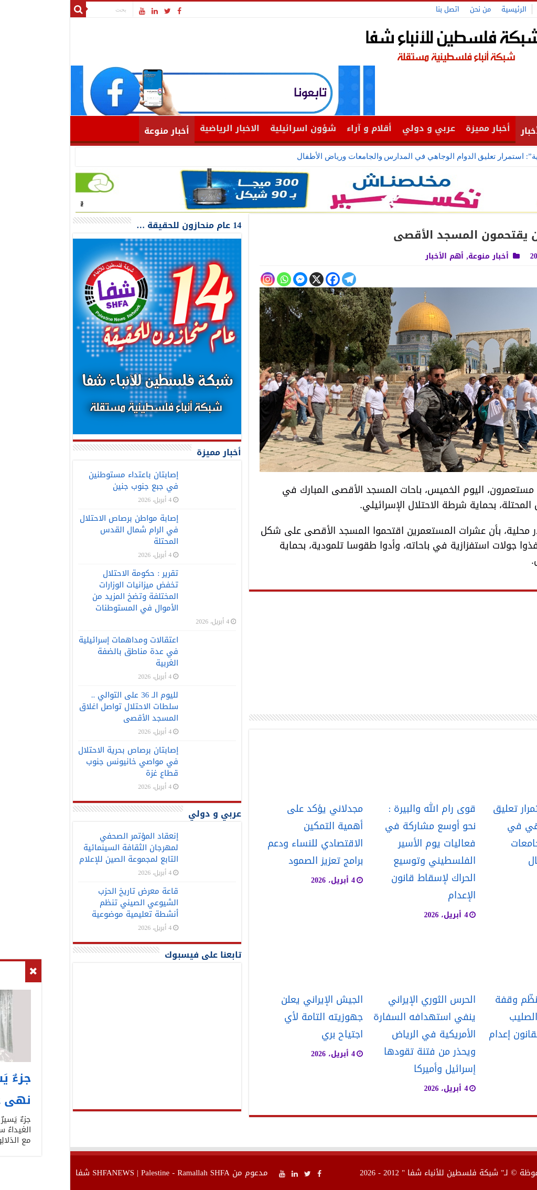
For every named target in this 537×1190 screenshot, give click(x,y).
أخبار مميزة (420, 128)
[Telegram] (281, 279)
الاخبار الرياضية (162, 128)
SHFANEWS (46, 1172)
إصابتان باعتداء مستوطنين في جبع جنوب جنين (66, 480)
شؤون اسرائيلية (235, 128)
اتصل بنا (380, 9)
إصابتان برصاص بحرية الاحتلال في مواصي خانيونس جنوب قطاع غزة (60, 761)
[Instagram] (200, 279)
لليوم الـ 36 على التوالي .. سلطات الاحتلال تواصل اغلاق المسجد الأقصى (61, 706)
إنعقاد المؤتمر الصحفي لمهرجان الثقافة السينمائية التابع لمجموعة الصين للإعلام (61, 847)
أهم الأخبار (475, 131)
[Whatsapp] (216, 279)
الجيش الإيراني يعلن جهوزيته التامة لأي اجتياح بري (254, 1017)
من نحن (412, 9)
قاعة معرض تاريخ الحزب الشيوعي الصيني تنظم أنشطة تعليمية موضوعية (67, 902)
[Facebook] (265, 279)
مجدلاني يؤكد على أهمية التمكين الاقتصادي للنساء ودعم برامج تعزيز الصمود (247, 835)
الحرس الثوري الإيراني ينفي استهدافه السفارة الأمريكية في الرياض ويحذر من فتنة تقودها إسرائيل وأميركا (357, 1034)
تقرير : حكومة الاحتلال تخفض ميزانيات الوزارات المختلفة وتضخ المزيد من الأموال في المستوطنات (68, 590)
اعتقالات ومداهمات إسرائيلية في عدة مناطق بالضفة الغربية (61, 651)
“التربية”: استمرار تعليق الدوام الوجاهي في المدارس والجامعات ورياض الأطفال (358, 156)
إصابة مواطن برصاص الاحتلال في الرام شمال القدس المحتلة (61, 530)
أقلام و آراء (301, 128)
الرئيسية (446, 9)
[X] (249, 279)
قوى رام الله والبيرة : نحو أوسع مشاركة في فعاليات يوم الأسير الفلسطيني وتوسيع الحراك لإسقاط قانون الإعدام (362, 852)
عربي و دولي (361, 128)
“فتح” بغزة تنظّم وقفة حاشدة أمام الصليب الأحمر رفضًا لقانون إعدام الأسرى (471, 1025)
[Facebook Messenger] (232, 279)
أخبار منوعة (99, 131)
